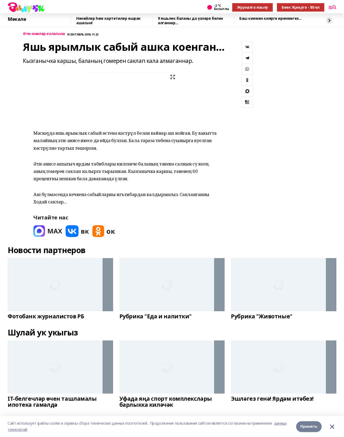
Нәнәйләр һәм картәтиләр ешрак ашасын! (108, 20)
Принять (308, 426)
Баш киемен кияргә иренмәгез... (270, 18)
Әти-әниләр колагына (44, 34)
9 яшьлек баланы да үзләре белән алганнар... (190, 20)
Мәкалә (17, 19)
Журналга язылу (252, 7)
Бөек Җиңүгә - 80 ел (301, 7)
